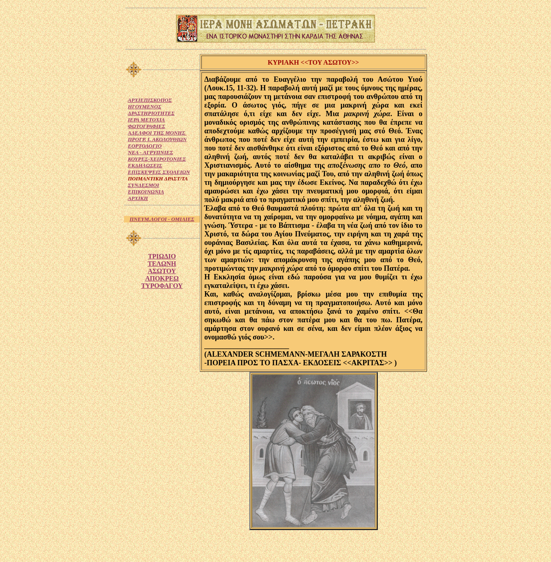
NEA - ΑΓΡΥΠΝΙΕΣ (150, 152)
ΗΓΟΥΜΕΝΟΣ (144, 106)
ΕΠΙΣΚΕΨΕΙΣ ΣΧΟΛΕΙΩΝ (159, 172)
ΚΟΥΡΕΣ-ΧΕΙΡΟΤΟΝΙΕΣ (157, 159)
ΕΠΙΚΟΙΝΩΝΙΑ (146, 192)
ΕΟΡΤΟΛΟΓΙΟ (145, 146)
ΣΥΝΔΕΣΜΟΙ (143, 185)
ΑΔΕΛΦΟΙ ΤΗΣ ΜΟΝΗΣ (157, 133)
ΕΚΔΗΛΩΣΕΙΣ (145, 165)
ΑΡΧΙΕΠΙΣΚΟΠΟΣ (150, 100)
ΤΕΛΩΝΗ (162, 263)
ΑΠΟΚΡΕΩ (161, 278)
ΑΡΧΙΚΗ (138, 198)
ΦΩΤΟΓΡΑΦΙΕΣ (146, 126)
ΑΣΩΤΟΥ (162, 271)
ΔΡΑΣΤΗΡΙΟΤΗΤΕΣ (151, 113)
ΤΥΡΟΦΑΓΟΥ (162, 285)
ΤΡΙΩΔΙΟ (162, 256)
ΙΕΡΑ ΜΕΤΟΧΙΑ (146, 120)
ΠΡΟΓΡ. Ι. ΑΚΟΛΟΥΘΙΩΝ (157, 139)
